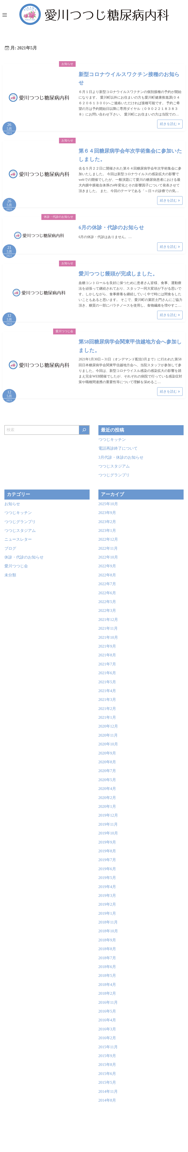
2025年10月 (108, 504)
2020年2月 (107, 798)
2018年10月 (108, 931)
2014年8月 (107, 1100)
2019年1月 (107, 913)
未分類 (10, 575)
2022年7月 (107, 584)
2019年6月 (107, 869)
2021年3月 (107, 699)
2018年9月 (107, 940)
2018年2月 (107, 993)
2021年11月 (108, 628)
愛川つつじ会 (64, 331)
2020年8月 (107, 762)
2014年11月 (108, 1091)
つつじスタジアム (114, 466)
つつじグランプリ (114, 475)
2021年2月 (107, 709)
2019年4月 (107, 887)
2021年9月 (107, 646)
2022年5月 (107, 602)
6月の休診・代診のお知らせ (111, 227)
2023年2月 (107, 522)
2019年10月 (108, 833)
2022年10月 (108, 557)
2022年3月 (107, 610)
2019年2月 (107, 904)
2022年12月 (108, 539)
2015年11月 (108, 1047)
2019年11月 (108, 824)
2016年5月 (107, 1011)
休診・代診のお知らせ (58, 216)
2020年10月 (108, 744)
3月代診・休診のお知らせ (120, 457)
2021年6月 (107, 673)
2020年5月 (107, 780)
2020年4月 (107, 789)
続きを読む (170, 124)
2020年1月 (107, 806)
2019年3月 (107, 895)
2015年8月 (107, 1064)
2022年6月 (107, 593)
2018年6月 (107, 967)
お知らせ (67, 64)
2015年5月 (107, 1082)
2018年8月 (107, 949)
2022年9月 (107, 566)
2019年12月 (108, 815)
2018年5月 (107, 975)
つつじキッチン (112, 439)
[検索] (84, 429)
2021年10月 (108, 637)
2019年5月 (107, 878)
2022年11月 (108, 548)
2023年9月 (107, 513)
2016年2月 (107, 1038)
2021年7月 (107, 664)
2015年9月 (107, 1056)
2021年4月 (107, 691)
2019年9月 (107, 842)
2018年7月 (107, 958)
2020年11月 (108, 735)
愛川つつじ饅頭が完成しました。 (118, 274)
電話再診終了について (118, 448)
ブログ (10, 548)
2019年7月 (107, 860)
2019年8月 (107, 851)
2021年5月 (107, 682)
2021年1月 (107, 717)
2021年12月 (108, 619)
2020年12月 (108, 726)
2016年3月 (107, 1029)
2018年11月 (108, 922)
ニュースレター (18, 539)
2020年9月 (107, 753)
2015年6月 (107, 1074)
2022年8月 (107, 575)
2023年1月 (107, 530)
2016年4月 (107, 1020)
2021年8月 (107, 655)
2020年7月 (107, 771)
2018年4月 (107, 984)
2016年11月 (108, 1002)
